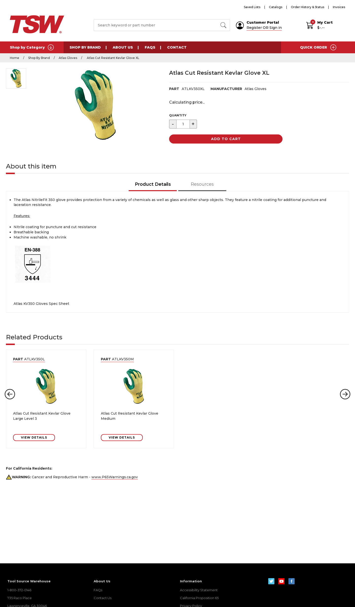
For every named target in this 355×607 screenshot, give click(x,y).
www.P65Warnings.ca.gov (114, 477)
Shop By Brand (85, 47)
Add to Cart (226, 139)
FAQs (150, 47)
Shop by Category (32, 47)
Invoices (339, 7)
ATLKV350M (117, 359)
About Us (123, 47)
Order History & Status (307, 7)
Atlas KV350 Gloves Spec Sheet (41, 303)
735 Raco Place (19, 598)
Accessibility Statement (199, 590)
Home (14, 58)
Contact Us (102, 598)
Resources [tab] (202, 184)
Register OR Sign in (264, 27)
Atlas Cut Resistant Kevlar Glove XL (112, 58)
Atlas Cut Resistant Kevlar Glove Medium (129, 416)
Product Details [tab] (153, 184)
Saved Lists (252, 7)
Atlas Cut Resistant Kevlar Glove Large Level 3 (42, 416)
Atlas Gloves (68, 58)
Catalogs (275, 7)
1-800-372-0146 (19, 590)
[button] (10, 394)
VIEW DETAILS (34, 437)
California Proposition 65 (199, 598)
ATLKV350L (29, 359)
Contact (177, 47)
